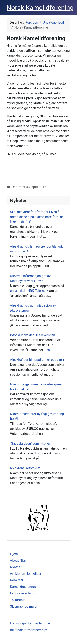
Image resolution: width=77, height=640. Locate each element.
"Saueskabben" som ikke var (30, 443)
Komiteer (16, 580)
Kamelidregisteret (23, 587)
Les (47, 350)
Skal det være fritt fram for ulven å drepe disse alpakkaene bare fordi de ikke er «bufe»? (37, 217)
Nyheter (15, 567)
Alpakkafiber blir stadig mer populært (37, 360)
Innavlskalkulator (22, 593)
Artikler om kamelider (25, 574)
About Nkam (19, 560)
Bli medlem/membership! (28, 630)
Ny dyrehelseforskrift (25, 468)
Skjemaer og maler (23, 606)
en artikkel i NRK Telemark (29, 291)
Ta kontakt (17, 600)
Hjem (14, 554)
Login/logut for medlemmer (30, 623)
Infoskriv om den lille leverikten (32, 335)
